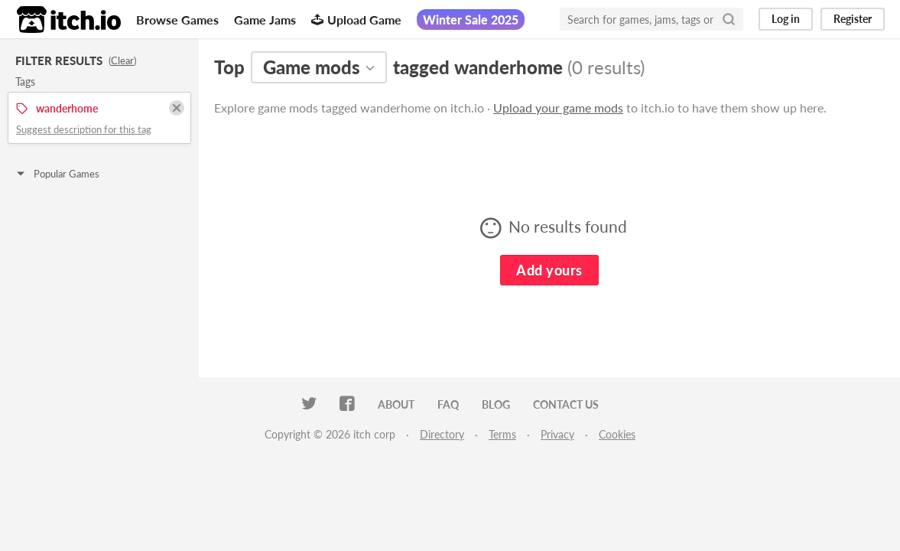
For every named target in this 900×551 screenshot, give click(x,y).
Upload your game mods (558, 107)
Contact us (566, 404)
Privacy (557, 434)
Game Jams (265, 19)
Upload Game (356, 19)
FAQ (448, 404)
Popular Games (57, 174)
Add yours (549, 270)
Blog (496, 404)
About (396, 404)
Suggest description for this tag (83, 129)
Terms (502, 434)
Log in (786, 18)
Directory (442, 434)
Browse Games (177, 19)
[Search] (728, 19)
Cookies (617, 434)
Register (852, 18)
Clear (122, 60)
